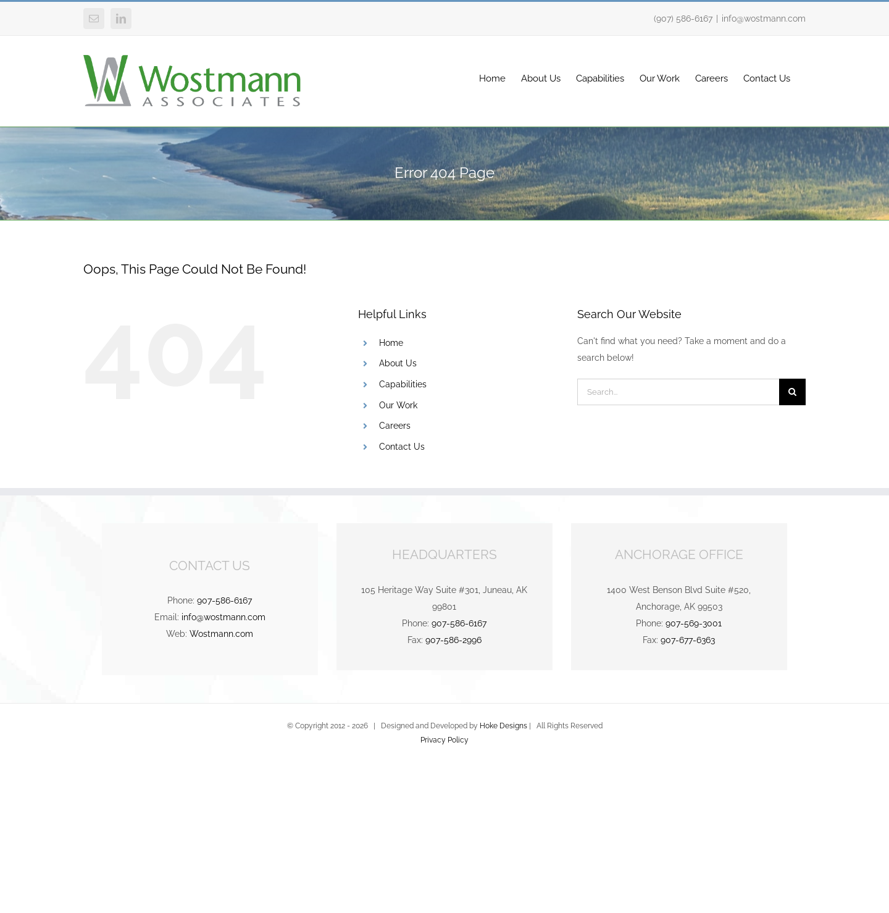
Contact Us (402, 447)
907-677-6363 (688, 640)
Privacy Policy (444, 740)
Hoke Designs (503, 726)
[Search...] (678, 392)
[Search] (792, 392)
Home (391, 343)
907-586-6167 (224, 600)
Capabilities (403, 384)
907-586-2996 (453, 640)
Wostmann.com (221, 634)
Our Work (398, 405)
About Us (398, 363)
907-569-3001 (694, 623)
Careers (395, 426)
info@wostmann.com (764, 18)
